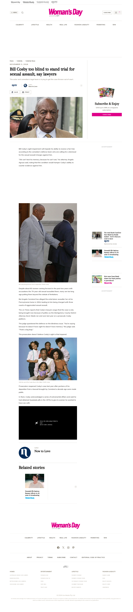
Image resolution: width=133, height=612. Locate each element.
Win (114, 25)
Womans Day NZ (45, 578)
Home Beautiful (14, 578)
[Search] (22, 13)
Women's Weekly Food (78, 578)
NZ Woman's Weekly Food (79, 581)
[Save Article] (15, 92)
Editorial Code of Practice (93, 557)
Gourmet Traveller (77, 584)
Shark (115, 244)
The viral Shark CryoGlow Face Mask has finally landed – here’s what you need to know (112, 236)
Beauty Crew (106, 584)
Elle (104, 578)
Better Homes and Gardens (18, 581)
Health (49, 25)
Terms (50, 557)
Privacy (40, 557)
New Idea (43, 584)
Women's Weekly (76, 575)
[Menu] (14, 12)
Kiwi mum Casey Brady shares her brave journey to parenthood (112, 278)
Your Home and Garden (17, 584)
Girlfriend (106, 587)
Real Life (63, 25)
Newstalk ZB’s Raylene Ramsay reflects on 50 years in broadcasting (32, 493)
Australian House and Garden (19, 575)
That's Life (44, 587)
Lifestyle (35, 25)
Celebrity (20, 25)
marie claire (106, 575)
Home (12, 61)
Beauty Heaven (107, 581)
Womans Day (44, 575)
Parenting (101, 25)
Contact (73, 557)
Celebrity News (30, 61)
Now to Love (33, 86)
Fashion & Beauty (81, 25)
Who (42, 581)
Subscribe (107, 12)
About (29, 557)
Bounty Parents (76, 587)
